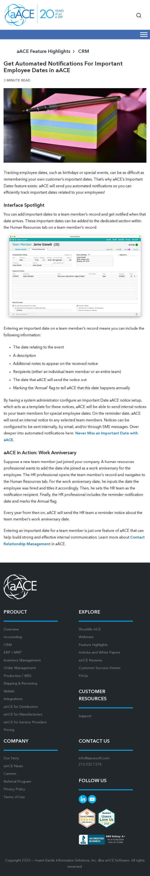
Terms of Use (14, 797)
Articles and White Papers (99, 652)
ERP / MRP (13, 652)
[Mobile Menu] (144, 34)
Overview (11, 629)
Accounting (13, 637)
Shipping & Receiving (20, 683)
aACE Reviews (90, 660)
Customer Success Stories (100, 668)
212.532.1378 (90, 764)
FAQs (83, 676)
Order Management (20, 668)
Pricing (9, 730)
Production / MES (17, 676)
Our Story (11, 758)
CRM (83, 51)
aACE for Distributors (21, 707)
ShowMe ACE (90, 629)
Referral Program (17, 782)
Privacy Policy (14, 789)
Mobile (9, 691)
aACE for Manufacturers (23, 714)
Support (85, 716)
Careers (10, 774)
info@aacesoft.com (94, 758)
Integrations (13, 699)
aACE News (13, 766)
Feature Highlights (93, 645)
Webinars (86, 637)
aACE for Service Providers (25, 722)
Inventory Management (22, 660)
